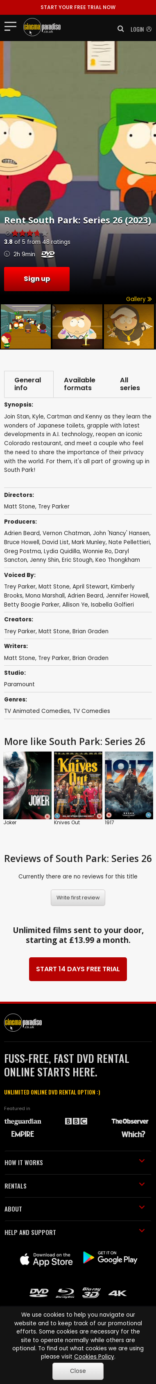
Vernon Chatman (66, 534)
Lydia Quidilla (62, 551)
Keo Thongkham (117, 560)
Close (78, 1371)
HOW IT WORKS (75, 1162)
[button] (118, 28)
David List (55, 542)
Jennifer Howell (127, 596)
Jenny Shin (44, 560)
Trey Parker (20, 587)
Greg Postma (22, 551)
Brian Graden (90, 631)
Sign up (37, 278)
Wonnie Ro (97, 551)
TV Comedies (91, 711)
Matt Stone (54, 587)
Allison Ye (75, 605)
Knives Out (67, 822)
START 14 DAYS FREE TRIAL (78, 969)
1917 (109, 822)
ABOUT (75, 1209)
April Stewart (90, 587)
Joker (9, 822)
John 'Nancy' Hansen (121, 534)
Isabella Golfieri (112, 605)
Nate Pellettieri (129, 542)
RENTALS (75, 1185)
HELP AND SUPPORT (75, 1232)
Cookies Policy (94, 1357)
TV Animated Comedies (37, 711)
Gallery (139, 299)
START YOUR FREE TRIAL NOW (78, 7)
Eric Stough (77, 560)
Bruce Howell (21, 542)
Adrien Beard (22, 534)
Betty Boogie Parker (31, 605)
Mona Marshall (45, 596)
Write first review (78, 897)
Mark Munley (89, 542)
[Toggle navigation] (13, 26)
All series (130, 384)
